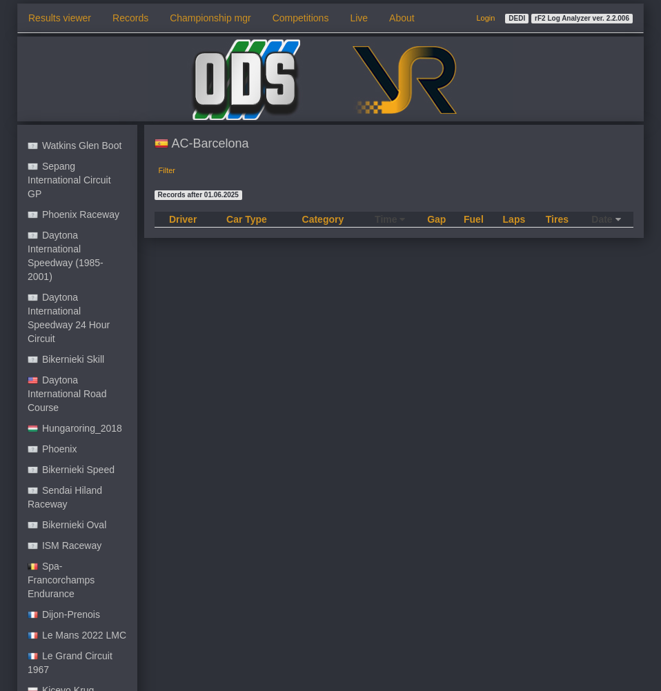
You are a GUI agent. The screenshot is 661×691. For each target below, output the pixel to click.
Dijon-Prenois (64, 614)
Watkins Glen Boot (74, 145)
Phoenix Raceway (73, 214)
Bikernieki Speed (71, 469)
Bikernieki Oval (67, 524)
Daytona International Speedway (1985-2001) (65, 256)
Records (130, 17)
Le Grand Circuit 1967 (70, 662)
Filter (167, 170)
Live (359, 17)
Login (485, 18)
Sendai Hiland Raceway (65, 497)
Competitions (301, 17)
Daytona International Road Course (67, 393)
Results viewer (59, 17)
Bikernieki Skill (66, 359)
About (402, 17)
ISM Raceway (64, 545)
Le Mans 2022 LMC (77, 635)
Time (390, 219)
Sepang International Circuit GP (69, 180)
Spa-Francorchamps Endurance (61, 580)
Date (605, 219)
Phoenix (52, 448)
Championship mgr (210, 17)
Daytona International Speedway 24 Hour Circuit (69, 318)
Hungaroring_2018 (75, 428)
